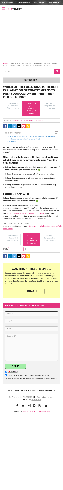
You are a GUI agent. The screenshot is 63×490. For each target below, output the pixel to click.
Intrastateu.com (54, 2)
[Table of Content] (56, 133)
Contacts (50, 391)
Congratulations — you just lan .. (49, 105)
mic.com (15, 8)
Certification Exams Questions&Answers (23, 120)
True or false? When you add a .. (13, 106)
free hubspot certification (15, 249)
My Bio (27, 391)
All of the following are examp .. (31, 111)
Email (44, 397)
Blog (41, 391)
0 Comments (39, 120)
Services (19, 391)
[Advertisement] (19, 36)
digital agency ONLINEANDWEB (36, 412)
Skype (32, 400)
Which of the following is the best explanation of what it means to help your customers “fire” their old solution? (32, 138)
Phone (20, 397)
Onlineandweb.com (24, 2)
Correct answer (11, 141)
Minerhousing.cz (39, 2)
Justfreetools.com (7, 2)
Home (5, 63)
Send (15, 366)
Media (35, 391)
